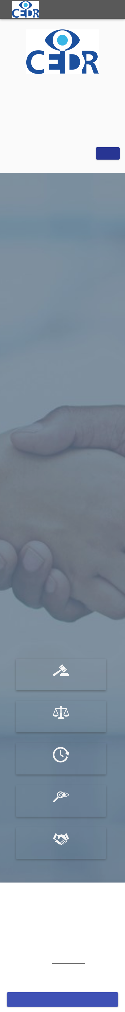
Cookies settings (62, 980)
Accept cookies (62, 999)
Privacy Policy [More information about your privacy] (68, 959)
